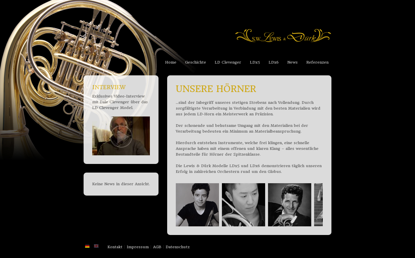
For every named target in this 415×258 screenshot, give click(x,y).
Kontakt (114, 247)
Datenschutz (178, 247)
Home (170, 62)
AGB (157, 247)
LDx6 (274, 62)
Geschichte (195, 62)
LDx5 (255, 62)
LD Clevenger (228, 62)
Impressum (138, 247)
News (292, 62)
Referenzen (317, 62)
